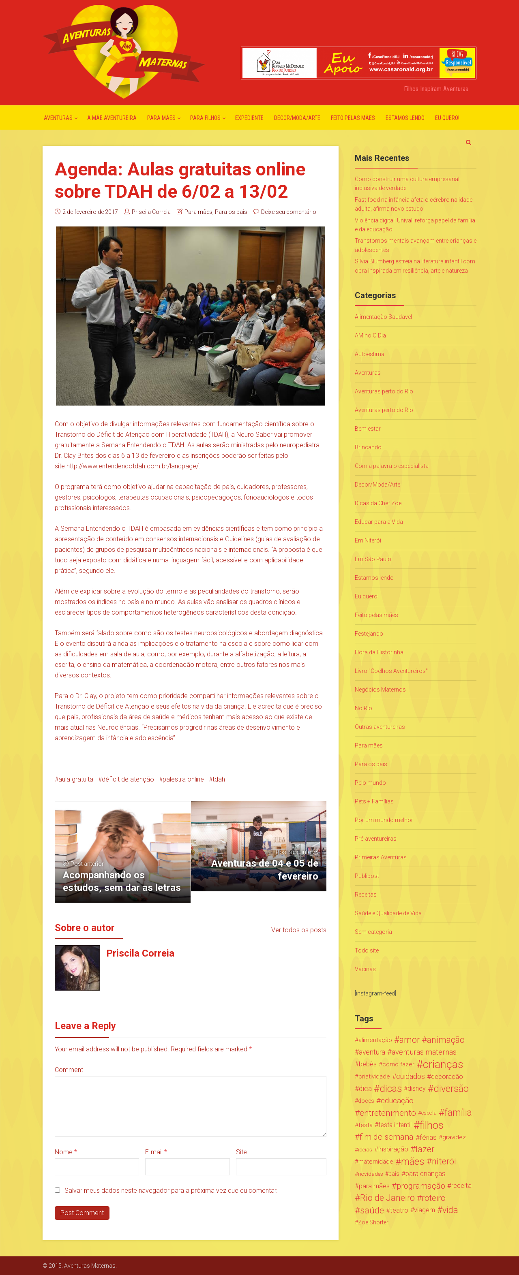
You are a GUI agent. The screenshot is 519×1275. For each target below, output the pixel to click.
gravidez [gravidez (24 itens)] (454, 1137)
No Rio (363, 708)
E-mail (156, 1152)
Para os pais (231, 212)
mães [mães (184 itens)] (413, 1161)
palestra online (183, 779)
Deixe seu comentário (288, 212)
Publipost (367, 876)
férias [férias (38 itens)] (428, 1137)
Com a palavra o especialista (392, 466)
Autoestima (369, 354)
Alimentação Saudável (383, 317)
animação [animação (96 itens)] (446, 1040)
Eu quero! (447, 118)
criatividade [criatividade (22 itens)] (374, 1076)
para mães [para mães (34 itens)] (374, 1186)
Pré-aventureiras (376, 838)
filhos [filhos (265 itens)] (432, 1125)
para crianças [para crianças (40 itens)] (425, 1174)
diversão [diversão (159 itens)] (451, 1088)
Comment (69, 1070)
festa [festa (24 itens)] (365, 1125)
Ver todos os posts (298, 930)
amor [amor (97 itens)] (409, 1040)
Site (241, 1152)
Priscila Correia (151, 212)
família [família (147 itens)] (458, 1113)
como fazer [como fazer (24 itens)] (398, 1064)
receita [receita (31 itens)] (461, 1186)
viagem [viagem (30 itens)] (424, 1210)
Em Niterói (368, 540)
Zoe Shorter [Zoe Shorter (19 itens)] (373, 1222)
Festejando (369, 633)
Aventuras (58, 118)
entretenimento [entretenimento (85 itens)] (388, 1113)
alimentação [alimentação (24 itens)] (375, 1040)
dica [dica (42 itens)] (365, 1089)
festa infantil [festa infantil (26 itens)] (395, 1125)
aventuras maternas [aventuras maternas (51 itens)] (424, 1052)
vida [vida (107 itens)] (450, 1210)
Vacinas (365, 969)
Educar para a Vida (379, 522)
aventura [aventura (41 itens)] (372, 1052)
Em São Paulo (373, 559)
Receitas (366, 894)
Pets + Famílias (374, 801)
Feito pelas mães (353, 118)
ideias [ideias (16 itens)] (365, 1149)
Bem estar (368, 428)
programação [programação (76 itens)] (421, 1186)
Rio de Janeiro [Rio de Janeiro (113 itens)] (387, 1198)
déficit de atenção (128, 779)
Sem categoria (373, 932)
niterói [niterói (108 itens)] (444, 1161)
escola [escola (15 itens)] (429, 1113)
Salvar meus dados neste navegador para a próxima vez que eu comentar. (171, 1190)
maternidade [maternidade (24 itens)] (375, 1161)
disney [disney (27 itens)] (416, 1088)
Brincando (368, 447)
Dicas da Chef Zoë (378, 503)
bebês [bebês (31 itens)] (368, 1064)
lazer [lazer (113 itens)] (425, 1149)
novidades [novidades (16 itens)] (370, 1173)
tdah (218, 779)
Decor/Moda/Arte (297, 118)
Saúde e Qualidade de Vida (388, 913)
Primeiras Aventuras (381, 857)
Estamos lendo (405, 118)
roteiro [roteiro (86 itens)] (434, 1198)
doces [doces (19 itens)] (366, 1101)
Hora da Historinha (379, 652)
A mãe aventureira (112, 118)
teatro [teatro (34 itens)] (399, 1210)
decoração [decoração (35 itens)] (447, 1076)
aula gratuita (75, 779)
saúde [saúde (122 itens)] (372, 1210)
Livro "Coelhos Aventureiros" (391, 671)
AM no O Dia (370, 335)
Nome (66, 1152)
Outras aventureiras (380, 727)
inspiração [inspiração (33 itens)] (393, 1149)
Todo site (367, 950)
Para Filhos (205, 118)
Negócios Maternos (380, 689)
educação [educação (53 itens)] (397, 1100)
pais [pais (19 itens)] (393, 1173)
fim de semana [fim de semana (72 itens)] (387, 1137)
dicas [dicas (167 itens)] (391, 1088)
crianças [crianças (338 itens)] (443, 1064)
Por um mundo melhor (384, 820)
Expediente (249, 118)
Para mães (161, 118)
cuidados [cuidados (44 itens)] (410, 1076)
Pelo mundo (370, 783)
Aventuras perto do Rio (384, 391)
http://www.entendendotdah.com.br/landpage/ (132, 466)
